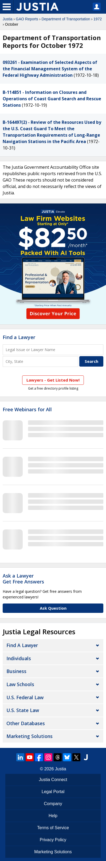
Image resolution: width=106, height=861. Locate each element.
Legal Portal (53, 791)
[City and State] (40, 361)
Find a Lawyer (19, 337)
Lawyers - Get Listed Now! (53, 380)
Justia (8, 19)
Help (53, 815)
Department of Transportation (66, 19)
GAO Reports (27, 19)
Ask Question (53, 608)
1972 (97, 19)
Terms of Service (53, 827)
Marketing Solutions (29, 736)
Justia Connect (53, 779)
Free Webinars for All (27, 410)
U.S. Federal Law (25, 697)
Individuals (18, 658)
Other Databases (25, 723)
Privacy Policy (53, 839)
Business (16, 671)
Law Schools (20, 684)
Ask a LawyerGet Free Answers (23, 578)
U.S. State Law (22, 710)
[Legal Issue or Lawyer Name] (53, 349)
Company (53, 803)
